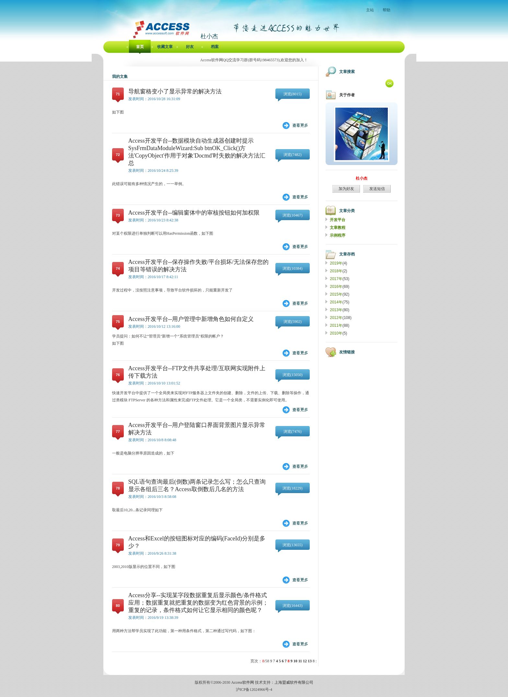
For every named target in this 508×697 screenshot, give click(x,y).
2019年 (336, 263)
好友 (190, 46)
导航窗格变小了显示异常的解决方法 (175, 91)
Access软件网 (242, 682)
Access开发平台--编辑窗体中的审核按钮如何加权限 (194, 212)
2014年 (336, 302)
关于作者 (347, 95)
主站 (370, 10)
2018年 (336, 271)
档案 (215, 46)
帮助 (386, 10)
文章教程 (337, 227)
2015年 (336, 294)
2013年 (336, 310)
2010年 (336, 333)
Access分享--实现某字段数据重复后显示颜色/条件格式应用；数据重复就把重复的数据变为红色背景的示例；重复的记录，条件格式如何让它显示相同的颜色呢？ (198, 602)
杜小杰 (361, 178)
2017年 (336, 279)
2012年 (336, 317)
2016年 (336, 286)
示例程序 (337, 235)
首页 (140, 46)
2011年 (336, 325)
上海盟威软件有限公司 (293, 682)
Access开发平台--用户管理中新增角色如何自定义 (191, 319)
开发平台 (337, 220)
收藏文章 (165, 46)
